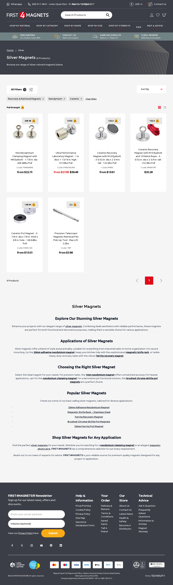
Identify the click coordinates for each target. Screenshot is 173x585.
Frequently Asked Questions (144, 513)
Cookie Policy (83, 509)
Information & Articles (146, 522)
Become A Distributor (125, 527)
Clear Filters (90, 99)
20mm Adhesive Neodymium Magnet (88, 407)
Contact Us (125, 509)
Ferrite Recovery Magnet (89, 417)
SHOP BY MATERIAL (20, 27)
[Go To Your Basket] (164, 15)
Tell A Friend (104, 530)
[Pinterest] (51, 545)
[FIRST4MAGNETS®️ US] (28, 14)
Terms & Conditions (107, 515)
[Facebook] (12, 545)
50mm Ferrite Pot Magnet (89, 426)
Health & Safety (124, 519)
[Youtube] (41, 545)
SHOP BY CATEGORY (47, 27)
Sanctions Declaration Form (85, 523)
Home (10, 50)
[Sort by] (151, 89)
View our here (23, 533)
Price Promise (83, 505)
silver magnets (73, 326)
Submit (53, 533)
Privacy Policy (83, 514)
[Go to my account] (151, 15)
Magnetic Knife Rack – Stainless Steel (89, 412)
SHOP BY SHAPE (72, 27)
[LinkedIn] (61, 545)
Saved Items (104, 522)
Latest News (126, 514)
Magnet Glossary (143, 530)
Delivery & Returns (106, 507)
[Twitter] (22, 545)
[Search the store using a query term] (81, 15)
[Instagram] (31, 545)
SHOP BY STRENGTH (119, 27)
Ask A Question (147, 505)
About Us (124, 505)
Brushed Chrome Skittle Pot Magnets (89, 421)
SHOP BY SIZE (95, 27)
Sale (138, 27)
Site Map (80, 518)
